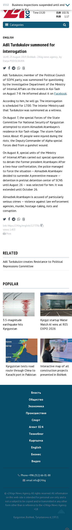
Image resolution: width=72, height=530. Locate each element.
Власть (36, 392)
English (8, 37)
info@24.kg (39, 480)
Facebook (60, 93)
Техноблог (36, 434)
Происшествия (36, 413)
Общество (36, 399)
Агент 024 (36, 427)
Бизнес (36, 454)
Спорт (36, 420)
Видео (36, 461)
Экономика (36, 406)
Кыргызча (36, 440)
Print (7, 233)
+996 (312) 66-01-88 (39, 475)
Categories (14, 25)
